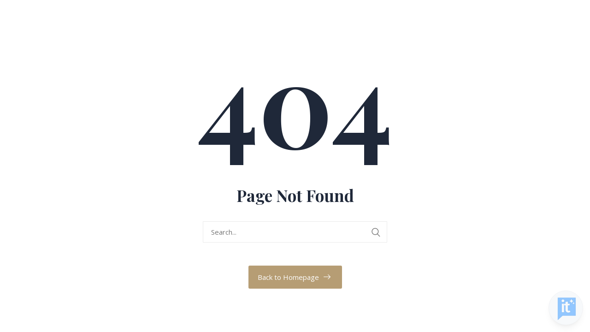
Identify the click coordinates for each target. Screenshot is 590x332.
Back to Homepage (288, 277)
